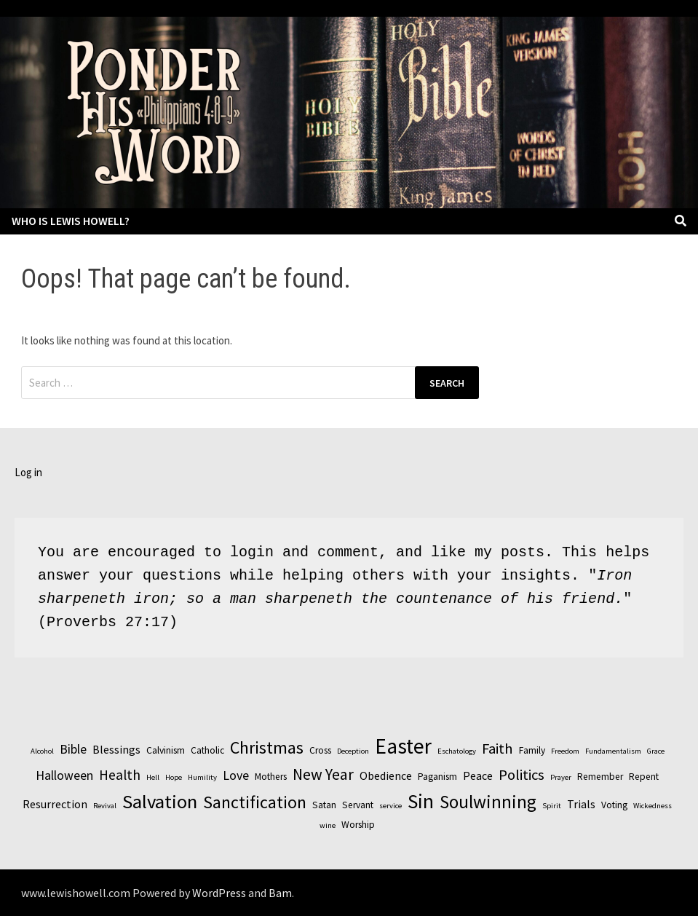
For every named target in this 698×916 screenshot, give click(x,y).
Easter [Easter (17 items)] (403, 746)
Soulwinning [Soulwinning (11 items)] (488, 801)
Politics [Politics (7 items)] (521, 774)
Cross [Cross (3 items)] (320, 750)
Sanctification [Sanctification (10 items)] (254, 802)
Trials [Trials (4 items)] (581, 804)
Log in (28, 472)
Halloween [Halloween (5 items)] (64, 775)
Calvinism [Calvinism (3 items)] (165, 750)
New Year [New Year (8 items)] (323, 774)
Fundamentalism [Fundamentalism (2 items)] (613, 751)
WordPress (219, 892)
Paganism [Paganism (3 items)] (437, 776)
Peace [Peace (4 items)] (478, 775)
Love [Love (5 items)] (236, 775)
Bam (280, 892)
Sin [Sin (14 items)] (421, 801)
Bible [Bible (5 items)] (73, 749)
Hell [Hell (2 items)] (152, 777)
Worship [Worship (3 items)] (358, 824)
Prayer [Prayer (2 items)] (560, 777)
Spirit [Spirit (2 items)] (551, 805)
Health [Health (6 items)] (119, 774)
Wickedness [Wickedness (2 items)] (652, 805)
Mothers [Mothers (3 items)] (271, 776)
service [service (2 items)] (390, 805)
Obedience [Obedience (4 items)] (386, 775)
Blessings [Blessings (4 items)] (116, 749)
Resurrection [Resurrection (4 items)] (55, 804)
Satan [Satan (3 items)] (324, 805)
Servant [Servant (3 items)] (357, 805)
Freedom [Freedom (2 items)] (565, 751)
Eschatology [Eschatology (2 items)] (456, 751)
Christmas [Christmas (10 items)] (267, 747)
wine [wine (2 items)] (328, 825)
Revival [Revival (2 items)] (104, 805)
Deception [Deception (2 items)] (353, 751)
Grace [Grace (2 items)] (656, 751)
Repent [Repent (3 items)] (644, 776)
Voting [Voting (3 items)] (614, 805)
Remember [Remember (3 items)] (600, 776)
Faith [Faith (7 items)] (497, 748)
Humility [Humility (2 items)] (202, 777)
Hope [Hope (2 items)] (173, 777)
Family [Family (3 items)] (532, 750)
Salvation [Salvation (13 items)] (159, 801)
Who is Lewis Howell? (71, 220)
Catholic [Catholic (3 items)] (207, 750)
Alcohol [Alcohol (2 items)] (42, 751)
